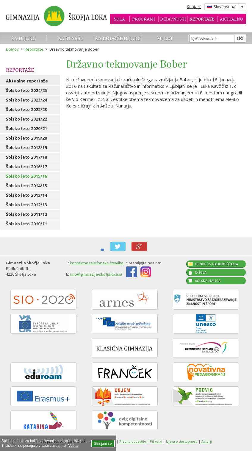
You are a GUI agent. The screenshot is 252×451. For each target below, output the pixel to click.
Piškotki (156, 441)
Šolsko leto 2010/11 (26, 224)
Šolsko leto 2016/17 (26, 166)
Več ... (73, 446)
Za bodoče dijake (117, 38)
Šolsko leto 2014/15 (26, 185)
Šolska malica (207, 281)
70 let (165, 38)
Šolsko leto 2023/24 (26, 100)
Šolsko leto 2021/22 (26, 119)
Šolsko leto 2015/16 (26, 176)
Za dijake (23, 38)
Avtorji (206, 441)
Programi (143, 19)
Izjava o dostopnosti (182, 441)
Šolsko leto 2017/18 (26, 157)
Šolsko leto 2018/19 (26, 147)
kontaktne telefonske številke (96, 263)
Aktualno (231, 19)
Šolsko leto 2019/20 (26, 138)
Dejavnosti (173, 19)
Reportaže (202, 19)
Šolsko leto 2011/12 (26, 214)
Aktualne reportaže (27, 81)
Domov (12, 49)
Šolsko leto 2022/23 (26, 109)
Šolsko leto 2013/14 (26, 195)
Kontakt (194, 6)
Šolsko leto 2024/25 (26, 90)
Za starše (70, 38)
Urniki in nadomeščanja (216, 264)
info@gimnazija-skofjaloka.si (96, 274)
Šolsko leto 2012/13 (26, 204)
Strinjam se (103, 443)
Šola (119, 19)
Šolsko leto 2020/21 (26, 128)
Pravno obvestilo (132, 441)
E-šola (200, 272)
